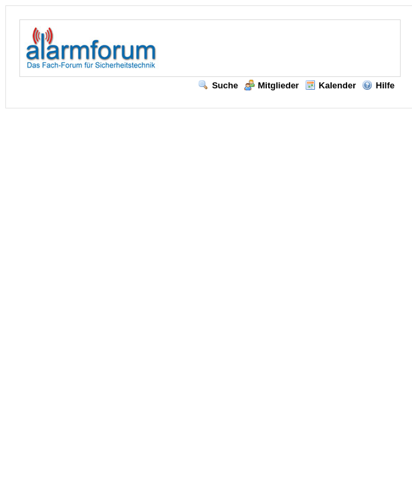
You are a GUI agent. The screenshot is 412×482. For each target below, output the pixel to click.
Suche (218, 85)
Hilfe (378, 85)
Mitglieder (271, 85)
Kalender (330, 85)
